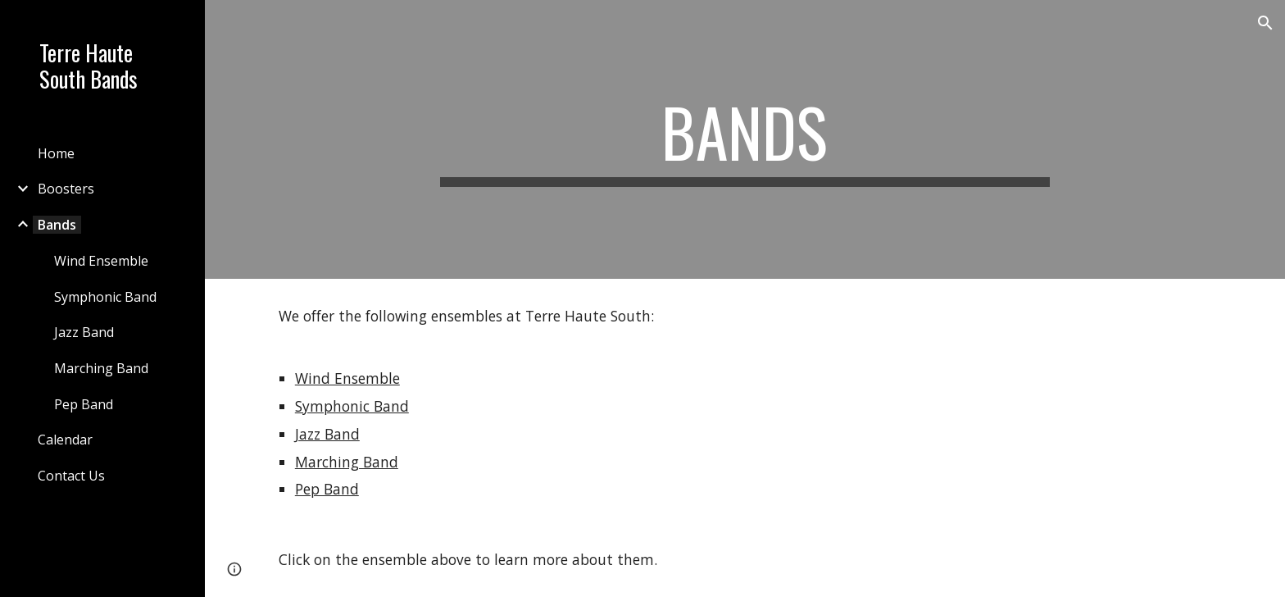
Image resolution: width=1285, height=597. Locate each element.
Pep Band (327, 489)
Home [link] (56, 153)
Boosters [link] (66, 189)
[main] (745, 139)
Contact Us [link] (71, 476)
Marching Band (346, 462)
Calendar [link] (65, 440)
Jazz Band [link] (84, 332)
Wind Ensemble (347, 378)
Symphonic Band (352, 406)
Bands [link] (57, 225)
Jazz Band (327, 434)
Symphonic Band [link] (105, 297)
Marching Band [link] (101, 368)
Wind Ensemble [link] (101, 261)
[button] (1265, 23)
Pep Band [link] (83, 404)
